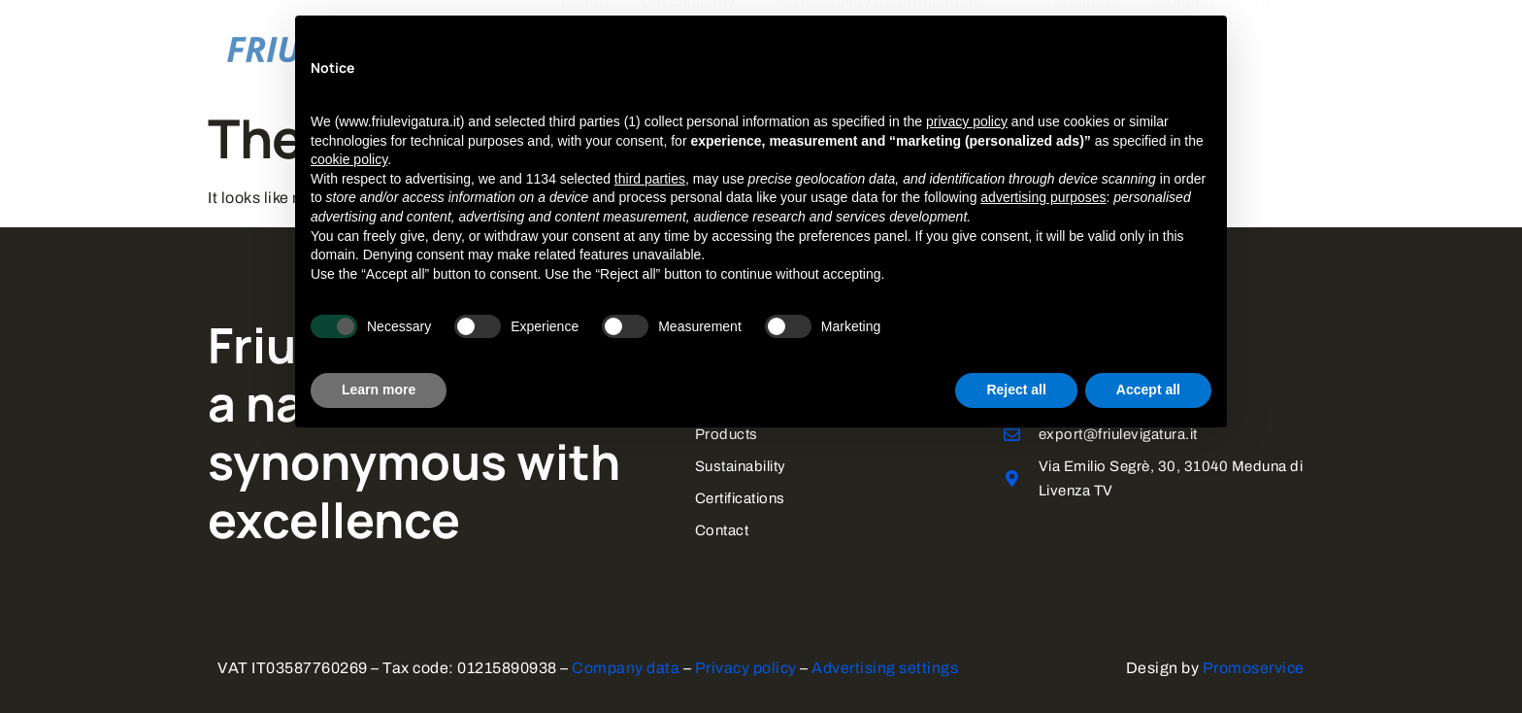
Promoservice (1254, 664)
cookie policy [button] (349, 159)
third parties (649, 179)
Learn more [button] (378, 389)
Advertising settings (884, 664)
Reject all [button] (1015, 389)
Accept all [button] (1148, 389)
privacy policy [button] (967, 121)
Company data (625, 664)
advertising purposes (1043, 197)
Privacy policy (746, 664)
